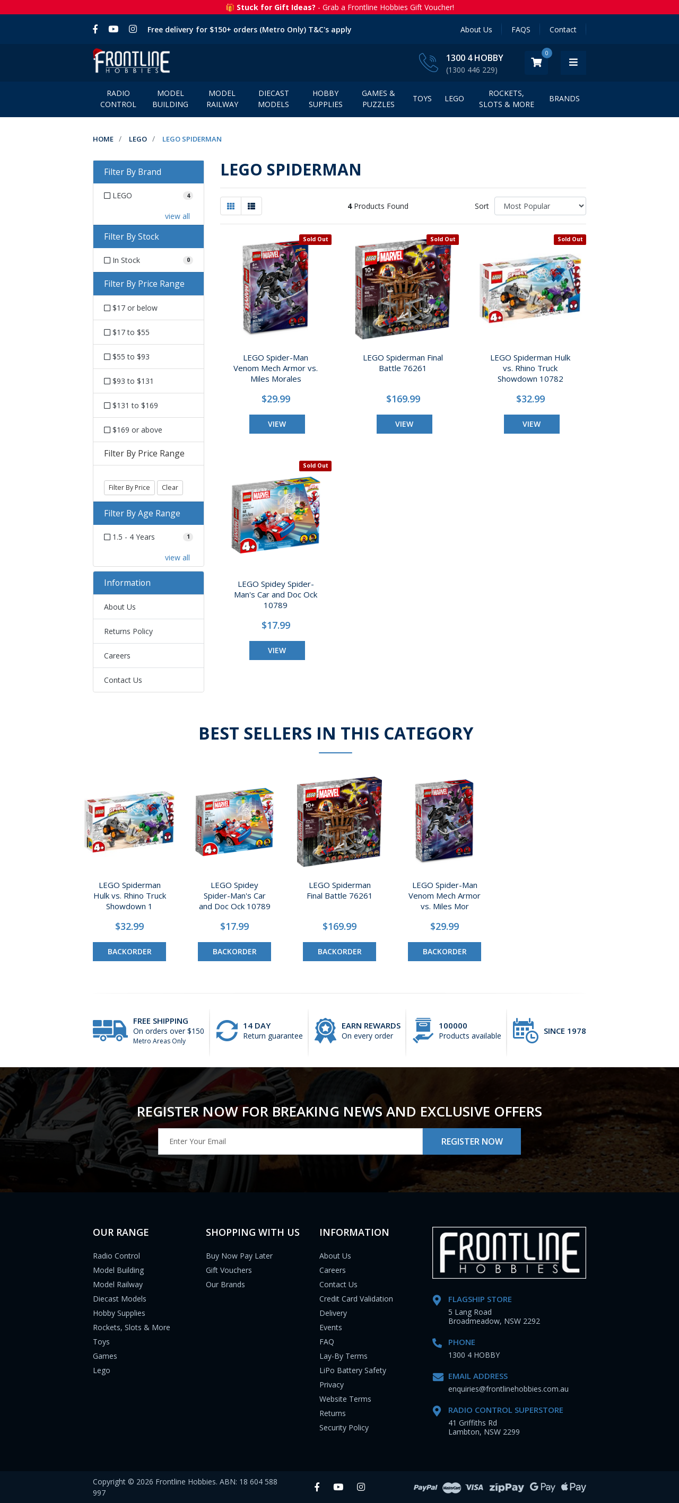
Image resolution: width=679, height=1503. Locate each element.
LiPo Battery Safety (352, 1370)
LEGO (454, 98)
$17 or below (131, 308)
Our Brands (225, 1284)
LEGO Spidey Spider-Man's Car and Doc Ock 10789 (275, 594)
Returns (332, 1413)
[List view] (251, 206)
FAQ (326, 1342)
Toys (422, 98)
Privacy (331, 1384)
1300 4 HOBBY (500, 58)
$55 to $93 (127, 356)
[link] (98, 29)
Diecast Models (273, 98)
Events (330, 1327)
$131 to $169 (131, 405)
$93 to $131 (129, 381)
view (277, 424)
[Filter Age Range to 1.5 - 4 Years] (148, 537)
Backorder (130, 951)
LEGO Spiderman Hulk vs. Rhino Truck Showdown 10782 (530, 368)
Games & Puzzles (378, 98)
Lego (101, 1370)
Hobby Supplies (326, 98)
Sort (482, 206)
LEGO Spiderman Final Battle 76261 (403, 362)
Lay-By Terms (343, 1356)
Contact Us (123, 680)
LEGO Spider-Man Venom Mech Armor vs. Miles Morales (275, 368)
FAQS (520, 29)
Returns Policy (128, 631)
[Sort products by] (540, 206)
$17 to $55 (127, 332)
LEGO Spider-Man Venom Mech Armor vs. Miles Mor (444, 895)
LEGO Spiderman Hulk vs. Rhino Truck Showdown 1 (129, 895)
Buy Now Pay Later (239, 1256)
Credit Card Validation (356, 1299)
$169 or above (133, 430)
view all (177, 216)
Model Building (170, 98)
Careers (117, 656)
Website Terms (345, 1399)
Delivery (333, 1313)
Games (105, 1356)
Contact (563, 29)
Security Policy (344, 1427)
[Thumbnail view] (230, 206)
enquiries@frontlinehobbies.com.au (508, 1389)
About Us (476, 29)
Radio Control (118, 98)
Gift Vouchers (229, 1270)
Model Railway (222, 98)
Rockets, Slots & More (506, 98)
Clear (170, 487)
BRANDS (564, 98)
